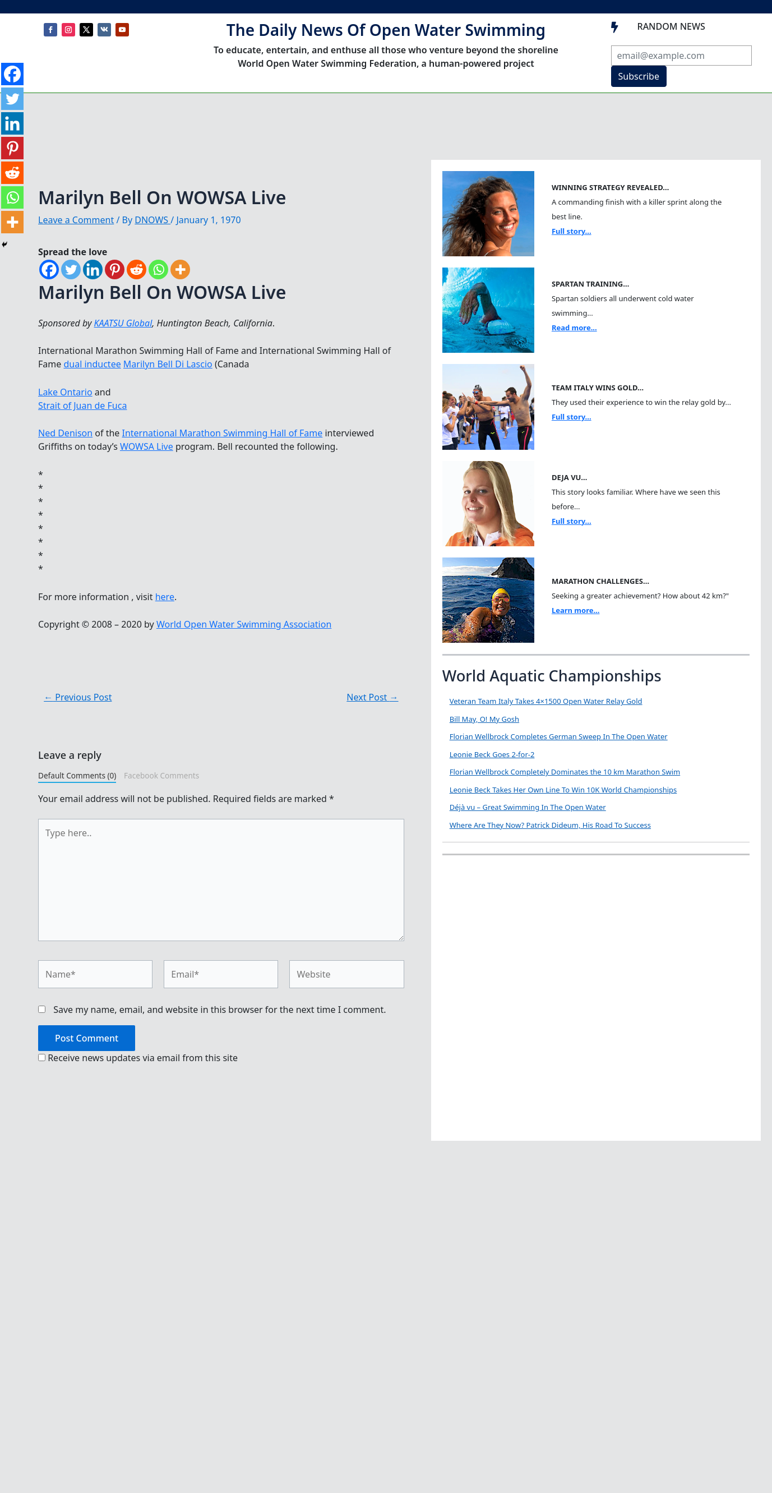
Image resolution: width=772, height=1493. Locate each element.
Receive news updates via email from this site (138, 1058)
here (164, 597)
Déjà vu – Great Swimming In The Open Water (528, 807)
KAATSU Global (123, 323)
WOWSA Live (146, 446)
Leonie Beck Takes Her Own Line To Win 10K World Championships (563, 790)
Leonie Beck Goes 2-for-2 (492, 754)
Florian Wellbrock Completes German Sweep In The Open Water (559, 736)
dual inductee (92, 364)
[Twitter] (71, 269)
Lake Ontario (65, 392)
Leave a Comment (76, 220)
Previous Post (78, 697)
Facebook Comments (161, 775)
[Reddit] (136, 269)
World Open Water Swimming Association (243, 624)
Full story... (571, 231)
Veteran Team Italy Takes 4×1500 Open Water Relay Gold (546, 701)
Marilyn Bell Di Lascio (167, 364)
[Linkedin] (93, 269)
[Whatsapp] (158, 269)
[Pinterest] (114, 269)
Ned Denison (65, 433)
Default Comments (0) (77, 775)
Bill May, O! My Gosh (484, 719)
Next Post (372, 697)
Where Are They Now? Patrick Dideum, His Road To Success (550, 825)
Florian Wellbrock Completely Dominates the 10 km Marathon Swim (565, 772)
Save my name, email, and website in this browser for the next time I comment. (219, 1009)
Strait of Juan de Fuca (82, 405)
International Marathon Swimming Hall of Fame (222, 433)
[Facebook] (49, 269)
